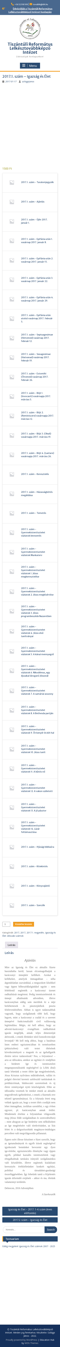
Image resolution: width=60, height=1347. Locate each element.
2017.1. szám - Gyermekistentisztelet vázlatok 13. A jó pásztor (33, 807)
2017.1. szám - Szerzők (33, 905)
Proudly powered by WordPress (21, 1339)
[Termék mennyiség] (6, 924)
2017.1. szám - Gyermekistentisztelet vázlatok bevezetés (33, 532)
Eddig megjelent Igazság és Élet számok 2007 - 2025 (28, 1246)
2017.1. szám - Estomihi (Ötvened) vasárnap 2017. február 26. (34, 376)
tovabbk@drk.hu (40, 4)
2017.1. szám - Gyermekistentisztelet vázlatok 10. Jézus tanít (33, 749)
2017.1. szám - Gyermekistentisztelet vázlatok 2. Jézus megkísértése (37, 591)
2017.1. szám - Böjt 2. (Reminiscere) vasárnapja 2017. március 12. (37, 415)
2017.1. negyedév (35, 932)
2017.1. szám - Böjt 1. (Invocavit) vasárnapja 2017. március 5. (36, 396)
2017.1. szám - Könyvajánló (35, 885)
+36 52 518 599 (21, 4)
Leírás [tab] (11, 945)
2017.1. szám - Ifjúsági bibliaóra (37, 847)
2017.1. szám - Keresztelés (35, 474)
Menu (29, 65)
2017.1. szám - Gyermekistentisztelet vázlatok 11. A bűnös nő (33, 768)
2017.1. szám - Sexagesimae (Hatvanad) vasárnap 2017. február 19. (36, 357)
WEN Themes (31, 1343)
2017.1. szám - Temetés (33, 513)
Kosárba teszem (23, 924)
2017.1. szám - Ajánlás (32, 201)
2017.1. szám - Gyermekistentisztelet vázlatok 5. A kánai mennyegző (37, 651)
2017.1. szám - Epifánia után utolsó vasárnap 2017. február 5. (37, 318)
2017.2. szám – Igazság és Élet (30, 1220)
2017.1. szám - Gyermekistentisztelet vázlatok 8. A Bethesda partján (37, 710)
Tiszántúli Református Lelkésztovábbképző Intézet (30, 48)
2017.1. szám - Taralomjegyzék (37, 182)
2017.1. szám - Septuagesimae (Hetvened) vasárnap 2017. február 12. (37, 338)
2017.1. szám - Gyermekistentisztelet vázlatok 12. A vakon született (37, 788)
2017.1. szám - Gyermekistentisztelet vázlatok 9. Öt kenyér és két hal (37, 729)
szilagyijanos (28, 81)
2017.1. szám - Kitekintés (34, 866)
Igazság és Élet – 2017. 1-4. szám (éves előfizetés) (30, 1211)
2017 (16, 932)
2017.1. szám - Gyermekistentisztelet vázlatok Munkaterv (33, 552)
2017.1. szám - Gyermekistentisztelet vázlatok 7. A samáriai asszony (37, 690)
